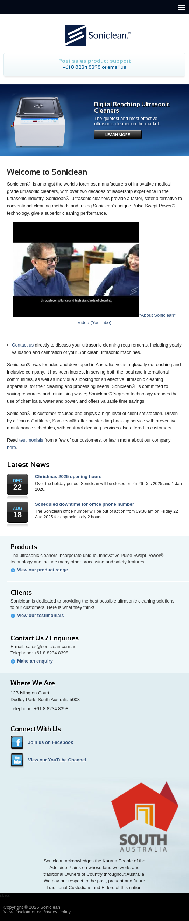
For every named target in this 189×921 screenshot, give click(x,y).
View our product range (42, 569)
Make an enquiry (35, 661)
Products (23, 547)
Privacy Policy (56, 911)
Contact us (23, 345)
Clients (21, 592)
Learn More (117, 135)
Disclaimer (25, 911)
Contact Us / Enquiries (44, 638)
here (11, 447)
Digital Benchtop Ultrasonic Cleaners (132, 107)
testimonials (31, 440)
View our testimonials (40, 615)
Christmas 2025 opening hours (68, 476)
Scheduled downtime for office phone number (84, 504)
